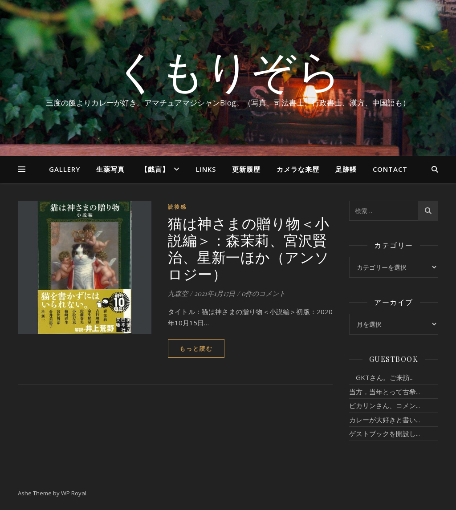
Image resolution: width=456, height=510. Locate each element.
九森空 (178, 293)
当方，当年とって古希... (384, 391)
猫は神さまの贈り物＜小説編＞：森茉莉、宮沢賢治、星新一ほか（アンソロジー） (249, 248)
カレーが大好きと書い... (384, 419)
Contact (390, 169)
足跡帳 (346, 169)
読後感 (177, 206)
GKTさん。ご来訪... (381, 377)
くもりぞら (228, 70)
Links (206, 169)
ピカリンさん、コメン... (384, 405)
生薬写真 (110, 169)
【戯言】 (155, 169)
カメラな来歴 (298, 169)
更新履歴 (246, 169)
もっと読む (196, 348)
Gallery (64, 169)
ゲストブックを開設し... (384, 433)
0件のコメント (263, 293)
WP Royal (73, 493)
